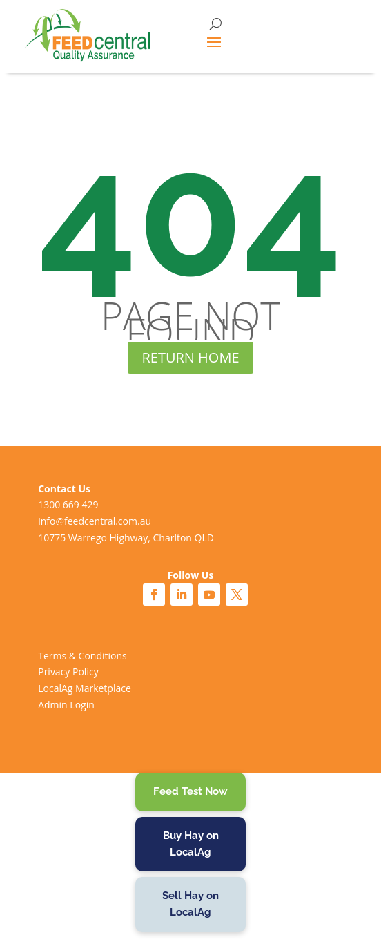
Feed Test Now (190, 791)
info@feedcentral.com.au (94, 521)
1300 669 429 (68, 504)
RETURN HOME (190, 357)
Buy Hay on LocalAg (191, 843)
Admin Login (66, 704)
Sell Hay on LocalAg (190, 903)
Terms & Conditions (82, 655)
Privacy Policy (68, 671)
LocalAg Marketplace (84, 688)
